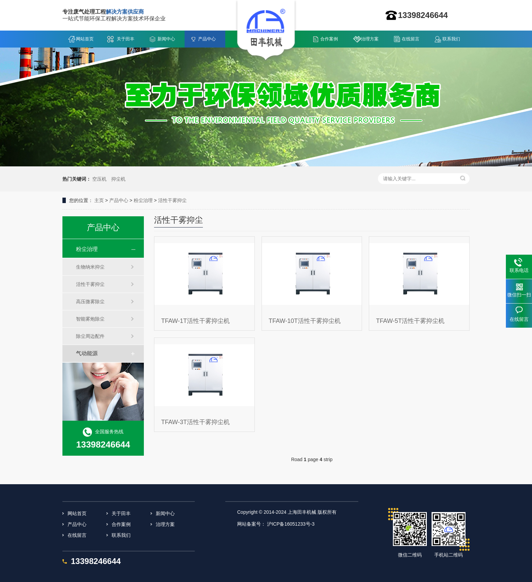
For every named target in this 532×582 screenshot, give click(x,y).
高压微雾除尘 (90, 301)
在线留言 (410, 38)
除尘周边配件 (90, 336)
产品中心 (207, 38)
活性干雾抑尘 (172, 200)
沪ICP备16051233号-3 (291, 524)
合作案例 (329, 38)
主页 (99, 200)
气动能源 (87, 353)
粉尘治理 (143, 200)
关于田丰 (125, 38)
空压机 (99, 179)
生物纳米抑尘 (90, 267)
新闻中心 (166, 38)
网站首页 (85, 38)
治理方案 (370, 38)
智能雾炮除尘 (90, 319)
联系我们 (451, 38)
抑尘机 (118, 179)
